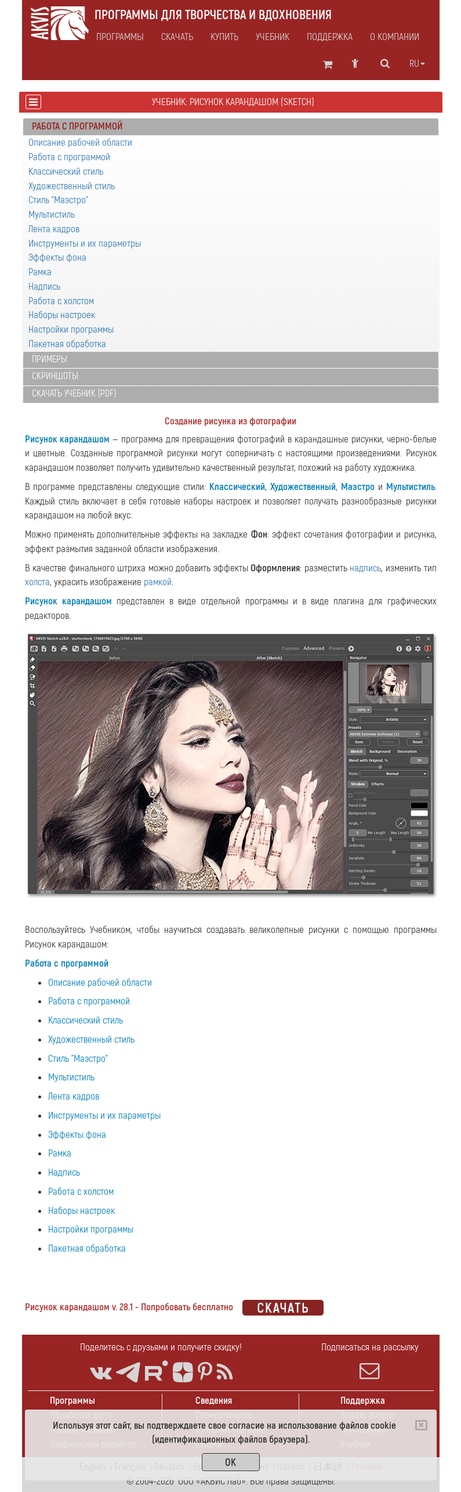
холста (37, 582)
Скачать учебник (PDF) (74, 393)
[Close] (421, 1425)
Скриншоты (55, 376)
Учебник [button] (272, 37)
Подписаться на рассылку (370, 1361)
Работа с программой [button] (77, 126)
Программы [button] (120, 37)
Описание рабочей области (80, 142)
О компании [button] (394, 37)
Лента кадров (53, 229)
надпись (365, 568)
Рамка (40, 272)
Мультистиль (51, 214)
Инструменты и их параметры (84, 243)
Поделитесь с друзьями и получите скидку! (161, 1347)
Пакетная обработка (67, 344)
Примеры (49, 359)
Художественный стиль (71, 186)
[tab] (230, 127)
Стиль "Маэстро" (58, 200)
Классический (237, 487)
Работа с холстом (61, 301)
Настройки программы (71, 329)
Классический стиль (65, 171)
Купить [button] (224, 37)
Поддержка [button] (330, 37)
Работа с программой (69, 157)
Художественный (303, 487)
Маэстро (358, 487)
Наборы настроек (61, 315)
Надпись (44, 286)
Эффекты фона (57, 257)
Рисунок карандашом (67, 439)
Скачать (177, 37)
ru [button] (417, 64)
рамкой (158, 582)
